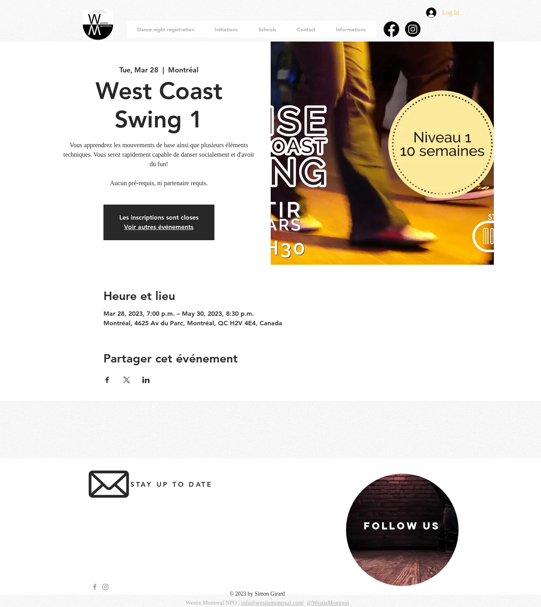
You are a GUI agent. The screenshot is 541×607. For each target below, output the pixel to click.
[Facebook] (391, 29)
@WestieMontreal (328, 603)
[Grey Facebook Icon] (95, 587)
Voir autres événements (158, 227)
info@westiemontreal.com (272, 603)
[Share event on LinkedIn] (146, 380)
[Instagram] (413, 29)
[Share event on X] (126, 380)
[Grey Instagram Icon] (105, 587)
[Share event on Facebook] (107, 380)
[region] (402, 530)
